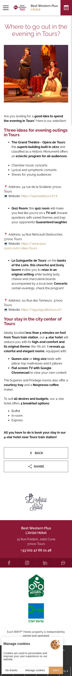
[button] (31, 96)
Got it (56, 670)
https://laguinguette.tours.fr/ (41, 310)
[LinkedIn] (45, 563)
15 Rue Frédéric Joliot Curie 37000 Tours (36, 541)
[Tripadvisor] (63, 563)
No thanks (11, 670)
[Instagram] (27, 563)
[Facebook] (9, 563)
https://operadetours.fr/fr (39, 196)
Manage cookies (35, 670)
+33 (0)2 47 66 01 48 (36, 550)
